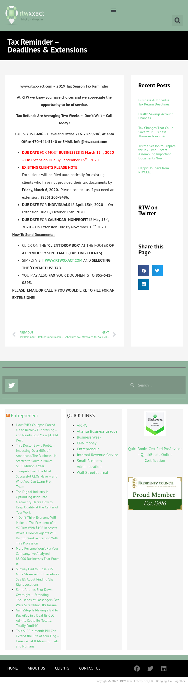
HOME (12, 668)
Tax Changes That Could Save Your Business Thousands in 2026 (155, 132)
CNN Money (86, 442)
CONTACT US (89, 668)
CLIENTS (62, 668)
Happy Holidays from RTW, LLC (153, 170)
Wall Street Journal (92, 472)
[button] (113, 10)
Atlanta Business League (97, 431)
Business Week (89, 437)
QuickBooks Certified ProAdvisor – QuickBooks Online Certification (155, 454)
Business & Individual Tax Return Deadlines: (154, 102)
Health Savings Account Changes (155, 116)
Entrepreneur (24, 415)
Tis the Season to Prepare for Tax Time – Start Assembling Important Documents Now (157, 152)
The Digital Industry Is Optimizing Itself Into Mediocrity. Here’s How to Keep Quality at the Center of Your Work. (37, 502)
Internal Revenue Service (97, 454)
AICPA (82, 425)
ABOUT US (36, 668)
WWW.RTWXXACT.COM (64, 260)
